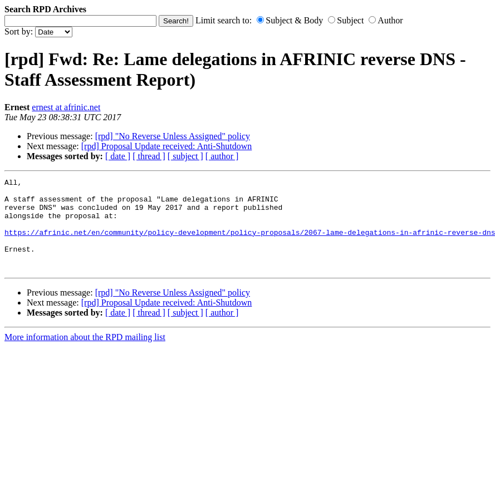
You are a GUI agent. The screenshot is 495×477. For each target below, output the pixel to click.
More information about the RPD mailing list (84, 355)
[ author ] (222, 156)
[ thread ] (149, 156)
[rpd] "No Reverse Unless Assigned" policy (172, 136)
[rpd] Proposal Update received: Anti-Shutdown (166, 146)
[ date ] (117, 156)
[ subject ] (185, 156)
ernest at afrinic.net (66, 107)
